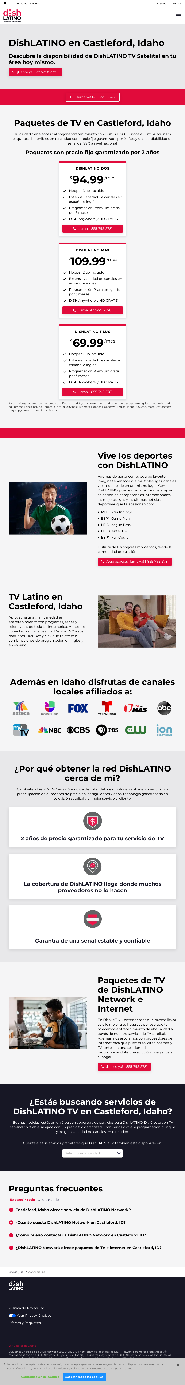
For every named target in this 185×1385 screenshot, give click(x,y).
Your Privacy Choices (30, 1315)
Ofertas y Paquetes (25, 1323)
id (22, 1272)
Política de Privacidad (27, 1308)
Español (162, 3)
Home (13, 1272)
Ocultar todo (48, 1200)
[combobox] (87, 1153)
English (177, 3)
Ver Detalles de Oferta (22, 1345)
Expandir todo (22, 1200)
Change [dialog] (35, 3)
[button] (119, 1153)
